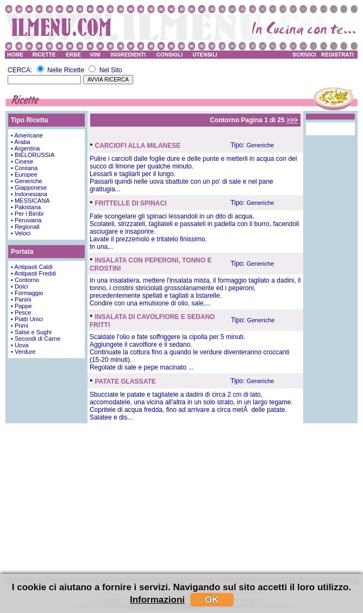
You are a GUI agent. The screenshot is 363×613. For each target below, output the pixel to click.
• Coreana (24, 168)
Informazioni (157, 600)
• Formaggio (27, 293)
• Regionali (25, 226)
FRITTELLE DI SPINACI (131, 203)
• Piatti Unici (27, 319)
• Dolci (19, 286)
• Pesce (21, 312)
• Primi (19, 325)
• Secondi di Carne (35, 338)
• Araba (20, 142)
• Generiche (26, 181)
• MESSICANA (30, 200)
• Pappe (21, 306)
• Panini (21, 299)
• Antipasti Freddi (33, 273)
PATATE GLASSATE (125, 381)
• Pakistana (26, 207)
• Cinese (22, 161)
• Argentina (25, 148)
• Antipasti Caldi (32, 267)
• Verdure (23, 351)
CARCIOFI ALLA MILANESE (138, 145)
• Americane (27, 135)
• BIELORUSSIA (32, 155)
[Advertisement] (181, 499)
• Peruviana (26, 220)
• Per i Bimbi (27, 213)
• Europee (24, 174)
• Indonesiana (29, 194)
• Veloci (20, 233)
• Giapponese (29, 187)
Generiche (260, 145)
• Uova (20, 345)
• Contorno (25, 280)
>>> (292, 120)
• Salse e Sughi (31, 332)
